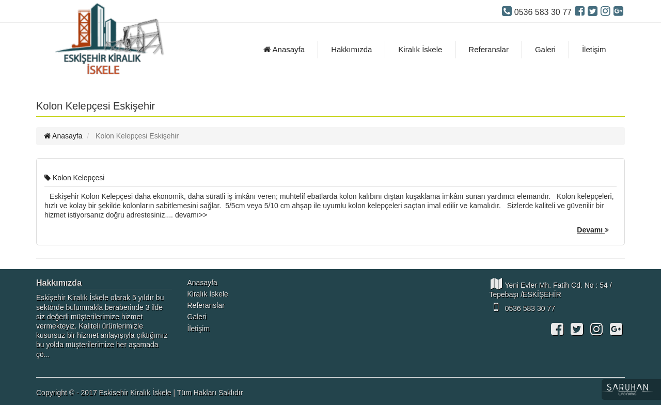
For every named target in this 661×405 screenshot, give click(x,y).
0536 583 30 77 (522, 307)
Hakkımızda (351, 49)
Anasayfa (284, 49)
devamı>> (191, 215)
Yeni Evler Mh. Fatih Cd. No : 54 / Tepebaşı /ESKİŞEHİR (551, 288)
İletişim (594, 49)
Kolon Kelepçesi (74, 178)
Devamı (593, 230)
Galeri (545, 49)
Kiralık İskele (420, 49)
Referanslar (488, 49)
